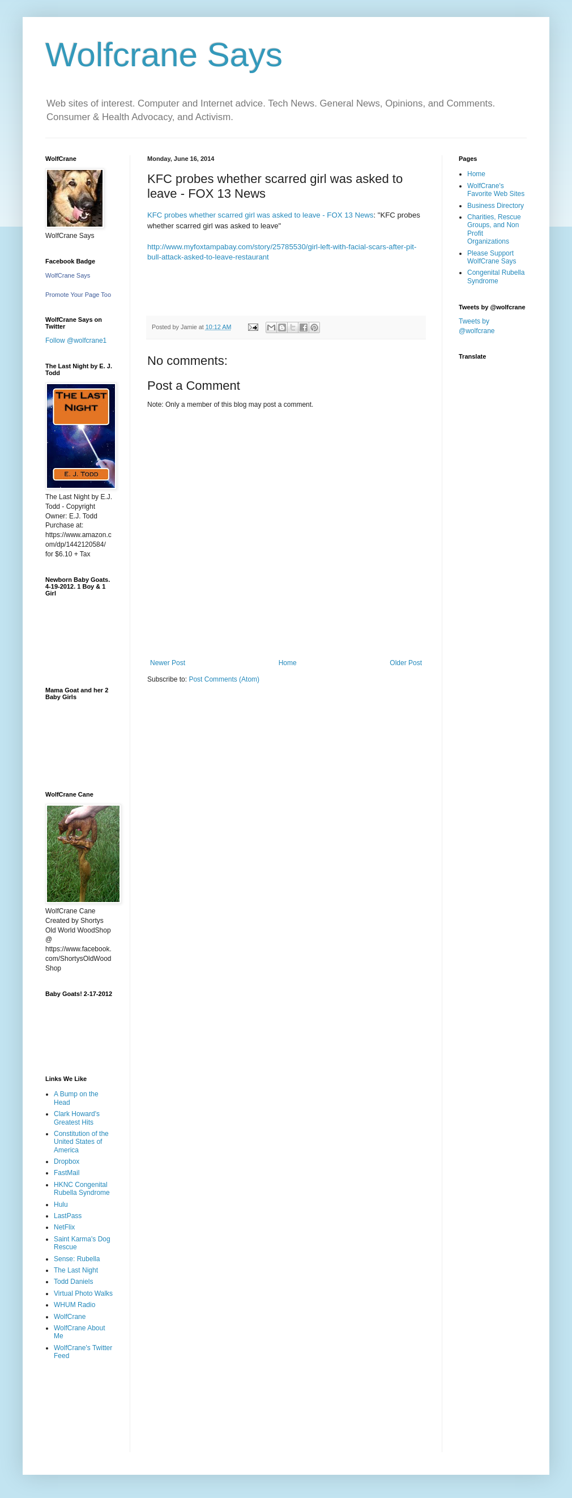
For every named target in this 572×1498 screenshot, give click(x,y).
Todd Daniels (73, 1282)
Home (288, 663)
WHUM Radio (74, 1305)
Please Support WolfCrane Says (491, 257)
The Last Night (76, 1270)
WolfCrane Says (67, 275)
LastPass (68, 1216)
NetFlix (64, 1227)
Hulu (61, 1204)
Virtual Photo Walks (83, 1293)
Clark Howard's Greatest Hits (77, 1118)
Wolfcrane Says (164, 55)
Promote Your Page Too (78, 294)
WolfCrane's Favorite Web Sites (495, 190)
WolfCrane (70, 1317)
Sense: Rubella (77, 1259)
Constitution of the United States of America (81, 1142)
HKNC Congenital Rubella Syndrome (82, 1189)
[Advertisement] (80, 1414)
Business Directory (495, 206)
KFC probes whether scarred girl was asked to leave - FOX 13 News (260, 215)
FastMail (66, 1173)
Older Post (406, 663)
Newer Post (167, 663)
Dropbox (66, 1161)
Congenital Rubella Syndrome (495, 276)
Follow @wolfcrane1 (75, 340)
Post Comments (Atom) (224, 679)
